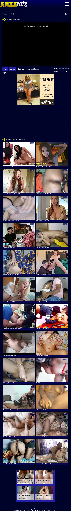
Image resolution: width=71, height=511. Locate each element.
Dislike (12, 69)
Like (5, 69)
